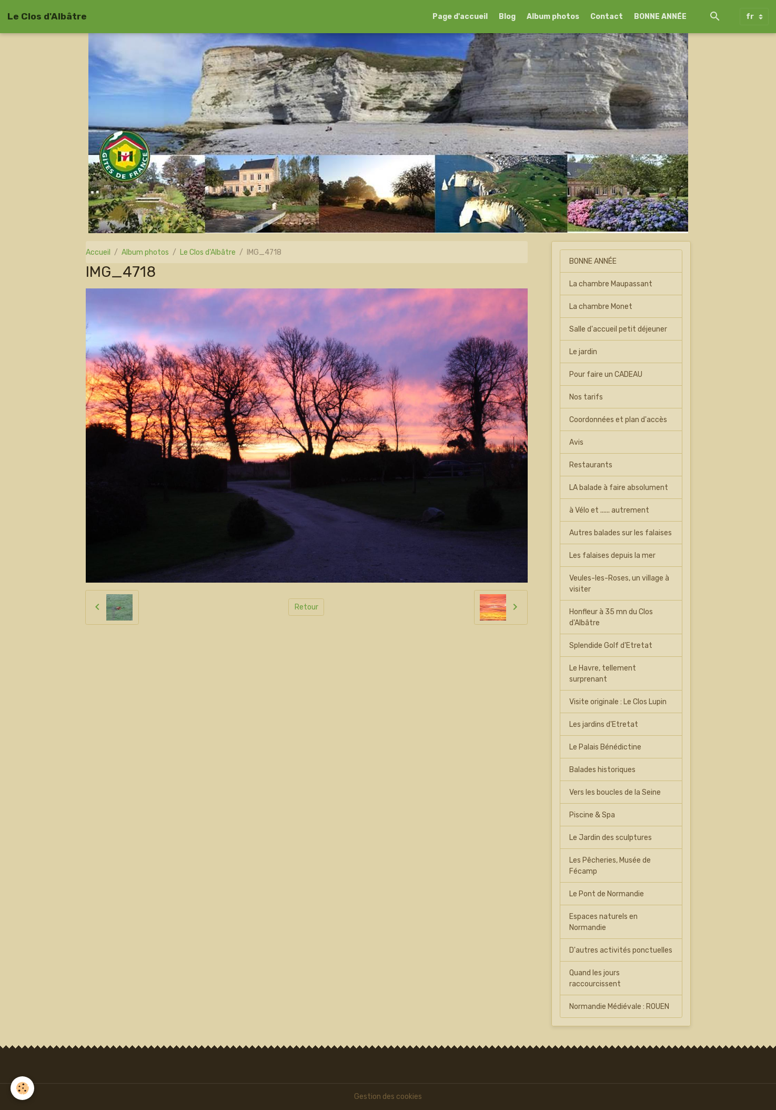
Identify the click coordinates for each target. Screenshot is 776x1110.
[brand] (47, 16)
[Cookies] (22, 1088)
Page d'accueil (460, 16)
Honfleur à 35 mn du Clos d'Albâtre (611, 617)
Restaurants (590, 465)
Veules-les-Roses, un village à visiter (619, 584)
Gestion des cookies (388, 1096)
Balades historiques (602, 769)
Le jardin (583, 351)
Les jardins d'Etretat (603, 724)
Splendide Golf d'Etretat (610, 645)
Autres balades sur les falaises (620, 532)
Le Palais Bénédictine (605, 747)
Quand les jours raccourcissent (595, 978)
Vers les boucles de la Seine (615, 792)
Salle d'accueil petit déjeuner (618, 329)
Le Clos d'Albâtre (208, 252)
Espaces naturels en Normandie (603, 922)
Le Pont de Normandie (606, 893)
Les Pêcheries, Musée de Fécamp (610, 866)
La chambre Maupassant (610, 283)
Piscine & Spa (592, 815)
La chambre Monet (600, 306)
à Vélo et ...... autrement (609, 510)
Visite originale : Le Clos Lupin (618, 701)
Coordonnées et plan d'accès (618, 419)
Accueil (98, 252)
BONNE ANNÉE (660, 16)
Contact (606, 16)
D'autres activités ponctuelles (620, 950)
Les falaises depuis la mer (612, 555)
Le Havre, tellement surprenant (602, 674)
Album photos (553, 16)
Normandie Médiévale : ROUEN (619, 1006)
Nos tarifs (586, 397)
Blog (507, 16)
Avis (576, 442)
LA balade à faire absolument (618, 487)
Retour (306, 607)
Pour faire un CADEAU (605, 374)
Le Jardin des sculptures (610, 837)
